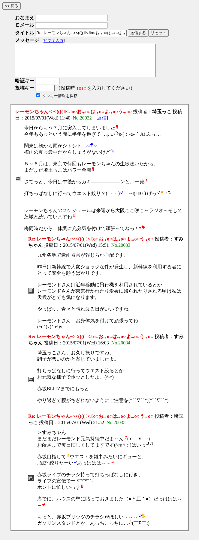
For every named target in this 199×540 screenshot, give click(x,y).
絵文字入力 (53, 40)
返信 (102, 124)
